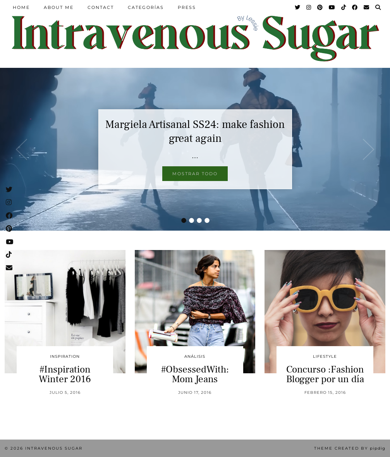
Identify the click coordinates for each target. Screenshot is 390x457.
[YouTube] (332, 7)
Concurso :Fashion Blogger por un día (325, 374)
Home (21, 7)
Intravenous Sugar (53, 448)
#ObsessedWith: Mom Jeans (195, 374)
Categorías (146, 7)
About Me (59, 7)
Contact (101, 7)
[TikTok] (344, 7)
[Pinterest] (320, 7)
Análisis (194, 356)
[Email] (367, 7)
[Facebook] (355, 7)
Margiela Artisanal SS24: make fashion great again (195, 131)
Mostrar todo (195, 173)
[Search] (378, 7)
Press (187, 7)
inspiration (65, 356)
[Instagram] (309, 7)
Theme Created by (349, 448)
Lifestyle (325, 356)
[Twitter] (298, 7)
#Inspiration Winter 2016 (65, 374)
